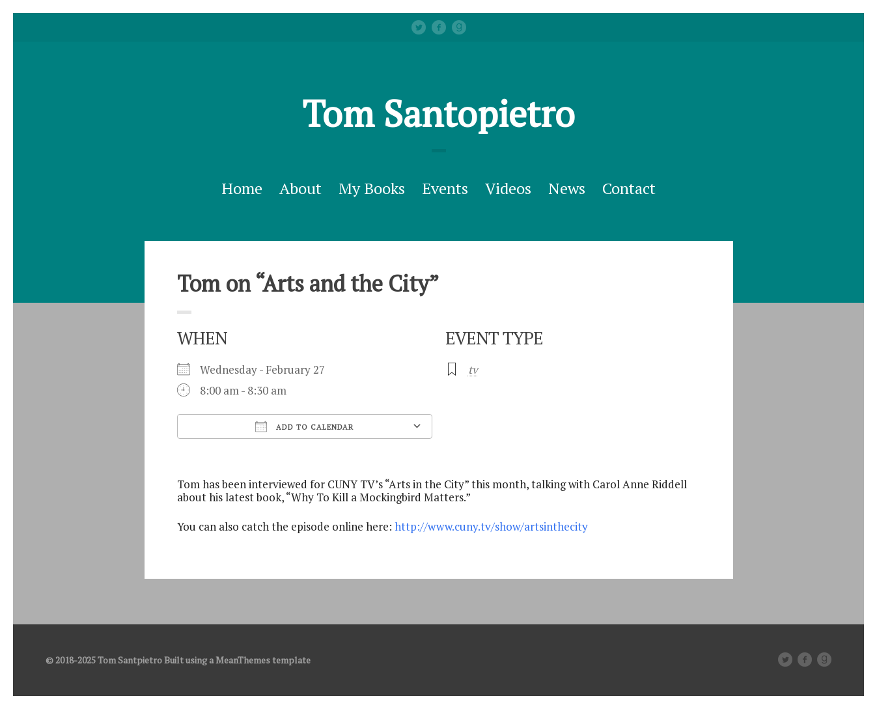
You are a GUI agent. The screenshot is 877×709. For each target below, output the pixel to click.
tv (473, 369)
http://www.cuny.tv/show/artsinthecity (491, 526)
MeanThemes (243, 660)
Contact (629, 188)
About (300, 188)
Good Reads (459, 27)
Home (241, 188)
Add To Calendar (304, 426)
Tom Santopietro (438, 113)
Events (445, 188)
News (566, 188)
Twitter (418, 27)
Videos (508, 188)
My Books (372, 188)
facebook (439, 27)
